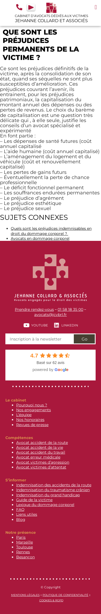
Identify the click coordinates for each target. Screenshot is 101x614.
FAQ (20, 509)
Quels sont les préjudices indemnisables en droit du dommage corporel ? (51, 231)
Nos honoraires (30, 419)
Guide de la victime (34, 499)
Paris (21, 537)
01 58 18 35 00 (70, 309)
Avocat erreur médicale (38, 457)
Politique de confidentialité (65, 595)
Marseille (24, 542)
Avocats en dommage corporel (40, 238)
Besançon (25, 557)
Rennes (23, 551)
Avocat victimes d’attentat (41, 467)
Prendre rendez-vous (34, 309)
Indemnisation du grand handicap (48, 494)
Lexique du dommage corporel (45, 504)
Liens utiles (26, 514)
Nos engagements (33, 409)
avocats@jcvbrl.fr (50, 314)
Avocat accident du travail (40, 452)
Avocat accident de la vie (39, 447)
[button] (95, 7)
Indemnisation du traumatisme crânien (53, 489)
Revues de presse (32, 424)
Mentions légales (25, 595)
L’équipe (24, 414)
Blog (20, 519)
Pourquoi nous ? (31, 405)
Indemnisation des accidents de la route (53, 485)
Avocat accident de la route (42, 442)
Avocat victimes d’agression (42, 462)
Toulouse (24, 547)
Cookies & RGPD (51, 600)
